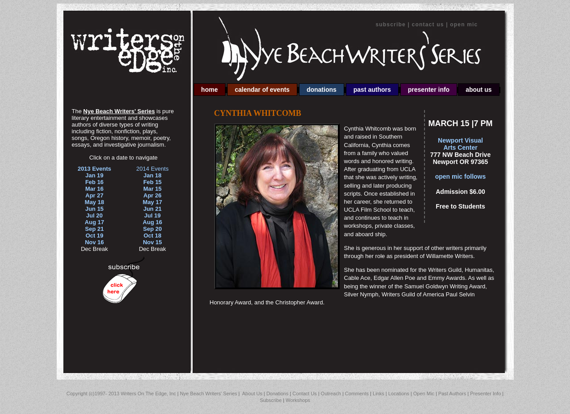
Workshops (298, 400)
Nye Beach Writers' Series (209, 393)
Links (378, 393)
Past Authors (372, 89)
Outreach (331, 393)
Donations (322, 89)
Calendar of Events (262, 89)
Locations (398, 393)
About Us (478, 89)
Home (209, 89)
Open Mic (464, 24)
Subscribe (390, 24)
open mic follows (460, 176)
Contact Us (429, 24)
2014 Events (152, 168)
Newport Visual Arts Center (460, 144)
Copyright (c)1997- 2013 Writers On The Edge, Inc (121, 393)
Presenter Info (428, 89)
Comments (357, 393)
